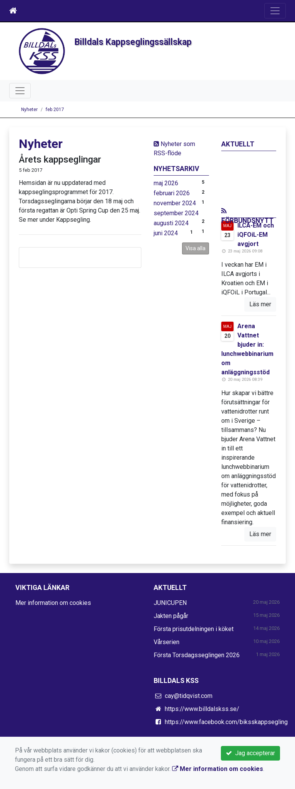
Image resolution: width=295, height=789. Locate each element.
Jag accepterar (250, 753)
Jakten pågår (171, 616)
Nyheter (29, 109)
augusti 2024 (171, 223)
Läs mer (260, 304)
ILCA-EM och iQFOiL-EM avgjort (255, 234)
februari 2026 (172, 193)
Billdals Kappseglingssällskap (133, 42)
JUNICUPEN (170, 602)
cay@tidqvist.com (188, 695)
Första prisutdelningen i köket (194, 629)
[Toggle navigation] (275, 10)
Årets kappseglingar (60, 159)
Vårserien (166, 642)
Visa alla (196, 248)
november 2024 (175, 203)
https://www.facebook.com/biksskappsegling (226, 722)
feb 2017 (55, 109)
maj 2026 (166, 183)
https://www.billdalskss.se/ (202, 709)
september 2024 (176, 213)
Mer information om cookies (53, 602)
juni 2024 (166, 233)
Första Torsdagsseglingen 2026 (197, 655)
